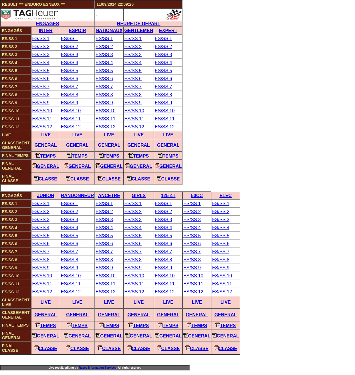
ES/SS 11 (42, 118)
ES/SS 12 (42, 126)
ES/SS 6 (40, 78)
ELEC (225, 195)
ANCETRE (109, 195)
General (45, 145)
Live (46, 134)
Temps (45, 156)
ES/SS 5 (40, 70)
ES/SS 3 (40, 54)
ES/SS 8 (40, 94)
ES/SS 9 (40, 102)
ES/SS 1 (40, 38)
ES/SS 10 (42, 110)
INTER (46, 30)
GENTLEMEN (138, 30)
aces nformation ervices (97, 367)
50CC (197, 195)
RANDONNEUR (77, 195)
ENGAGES (47, 23)
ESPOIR (77, 30)
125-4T (168, 195)
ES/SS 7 (40, 86)
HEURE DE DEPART (138, 23)
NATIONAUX (109, 30)
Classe (45, 178)
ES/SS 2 (40, 46)
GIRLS (139, 195)
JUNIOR (45, 195)
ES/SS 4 (40, 62)
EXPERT (168, 30)
